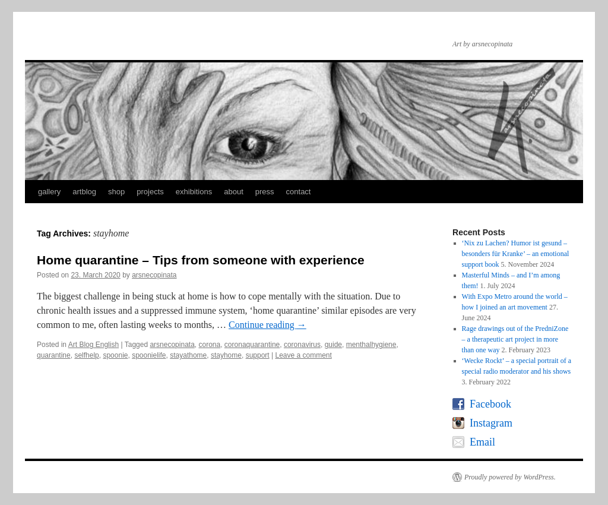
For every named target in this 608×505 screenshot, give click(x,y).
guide (333, 344)
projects (150, 191)
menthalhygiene (371, 344)
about (233, 191)
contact (298, 191)
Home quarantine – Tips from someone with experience (201, 260)
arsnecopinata (154, 275)
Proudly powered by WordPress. (510, 477)
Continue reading (267, 325)
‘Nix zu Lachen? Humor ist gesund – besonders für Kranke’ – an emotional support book (515, 254)
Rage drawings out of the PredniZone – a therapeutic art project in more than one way (515, 339)
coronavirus (302, 344)
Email (482, 442)
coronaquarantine (252, 344)
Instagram (491, 423)
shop (116, 191)
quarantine (54, 355)
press (264, 191)
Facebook (490, 404)
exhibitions (194, 191)
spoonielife (149, 355)
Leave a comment (303, 355)
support (258, 355)
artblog (84, 191)
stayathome (188, 355)
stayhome (226, 355)
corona (209, 344)
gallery (49, 191)
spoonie (115, 355)
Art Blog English (93, 344)
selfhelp (86, 355)
